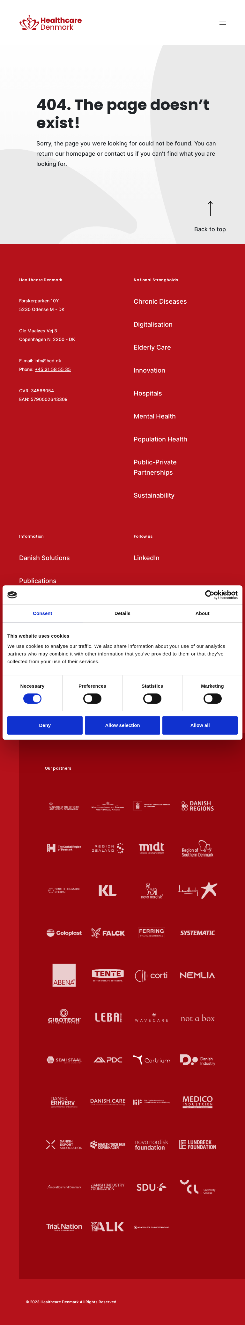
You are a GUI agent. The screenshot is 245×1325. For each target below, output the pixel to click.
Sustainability (154, 495)
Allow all (200, 725)
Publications (37, 581)
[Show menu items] (223, 22)
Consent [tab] (42, 613)
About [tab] (203, 613)
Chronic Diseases (160, 301)
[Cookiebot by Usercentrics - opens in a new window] (210, 595)
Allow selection (122, 725)
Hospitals (148, 393)
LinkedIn (147, 558)
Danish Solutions (44, 558)
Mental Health (155, 416)
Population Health (160, 439)
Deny (45, 725)
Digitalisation (153, 324)
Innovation (149, 370)
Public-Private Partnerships (155, 467)
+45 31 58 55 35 (53, 369)
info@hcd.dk (47, 360)
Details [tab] (122, 613)
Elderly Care (152, 347)
